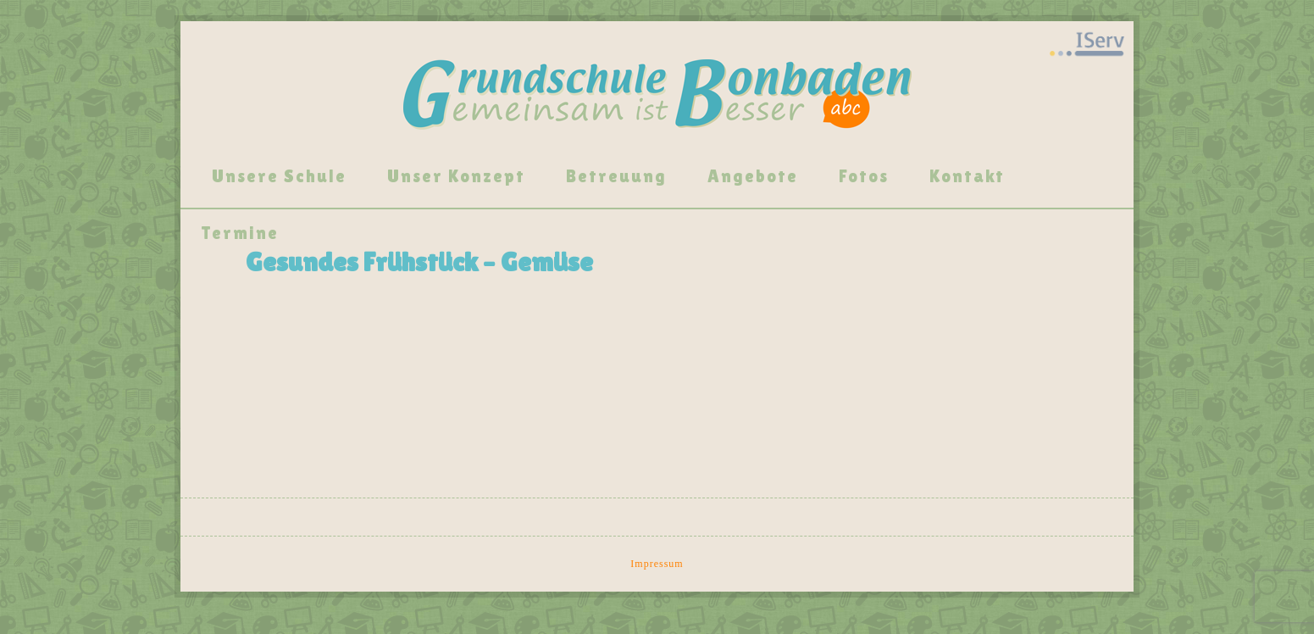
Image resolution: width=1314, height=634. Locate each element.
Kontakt (967, 176)
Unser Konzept (456, 176)
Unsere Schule (279, 176)
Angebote (752, 176)
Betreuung (616, 176)
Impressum (656, 564)
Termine (240, 233)
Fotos (864, 176)
